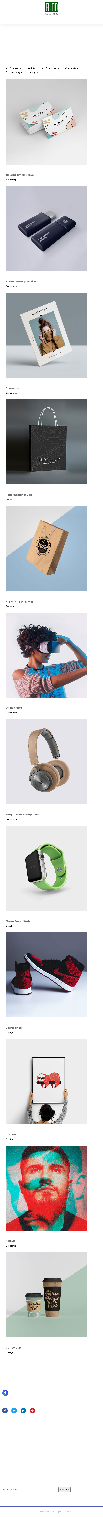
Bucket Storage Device (21, 281)
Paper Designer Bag (19, 495)
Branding (11, 179)
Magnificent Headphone (22, 814)
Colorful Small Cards (20, 175)
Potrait (10, 1241)
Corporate (11, 286)
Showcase (13, 388)
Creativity (11, 712)
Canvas (11, 1134)
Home (45, 32)
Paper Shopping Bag (19, 601)
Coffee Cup (13, 1347)
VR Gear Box (14, 708)
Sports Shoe (14, 1028)
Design (10, 1032)
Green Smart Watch (19, 921)
